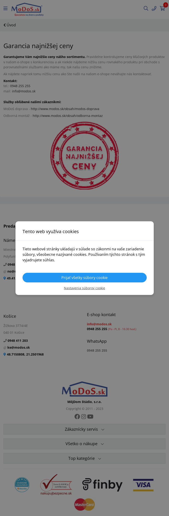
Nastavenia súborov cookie (84, 288)
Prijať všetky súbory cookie (84, 277)
